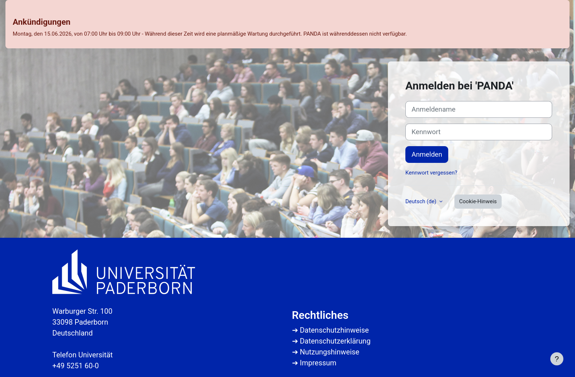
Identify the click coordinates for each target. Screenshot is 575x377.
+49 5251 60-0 (75, 365)
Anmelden (427, 155)
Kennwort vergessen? (431, 172)
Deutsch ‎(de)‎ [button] (421, 201)
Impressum (318, 362)
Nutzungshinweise (329, 352)
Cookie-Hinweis (478, 201)
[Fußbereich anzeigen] (556, 358)
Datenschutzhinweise (334, 330)
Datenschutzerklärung (335, 341)
